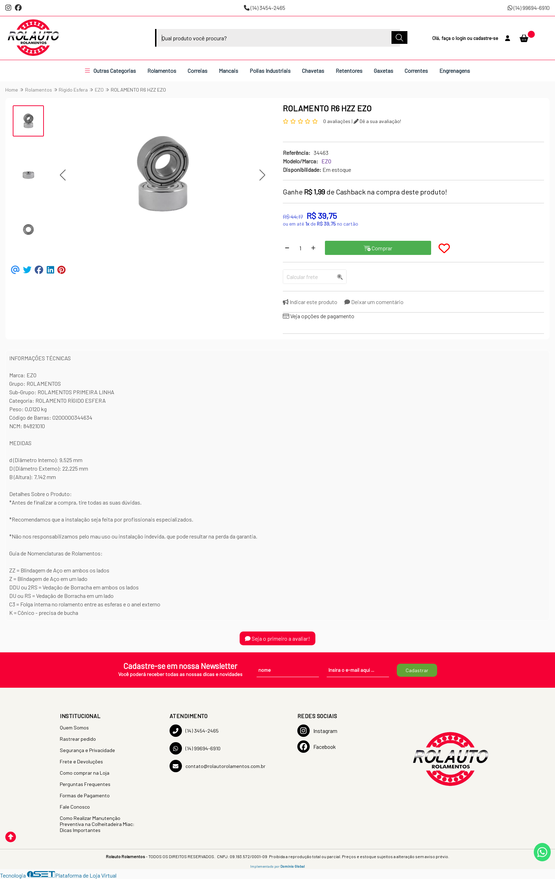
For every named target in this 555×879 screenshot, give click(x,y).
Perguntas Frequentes (85, 784)
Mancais (228, 70)
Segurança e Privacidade (87, 750)
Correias (197, 70)
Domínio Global (292, 866)
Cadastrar (417, 670)
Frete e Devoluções (81, 761)
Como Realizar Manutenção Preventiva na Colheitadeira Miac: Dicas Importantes (97, 824)
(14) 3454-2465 (264, 7)
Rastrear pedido (78, 739)
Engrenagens (454, 70)
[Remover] (287, 248)
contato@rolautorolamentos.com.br (217, 766)
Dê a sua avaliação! (377, 121)
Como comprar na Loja (84, 773)
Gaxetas (383, 70)
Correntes (416, 70)
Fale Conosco (75, 807)
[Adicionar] (313, 248)
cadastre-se (485, 38)
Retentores (349, 70)
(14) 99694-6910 (529, 7)
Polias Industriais (270, 70)
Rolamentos (161, 70)
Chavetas (313, 70)
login (461, 38)
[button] (62, 175)
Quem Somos (74, 727)
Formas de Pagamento (85, 795)
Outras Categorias (110, 70)
